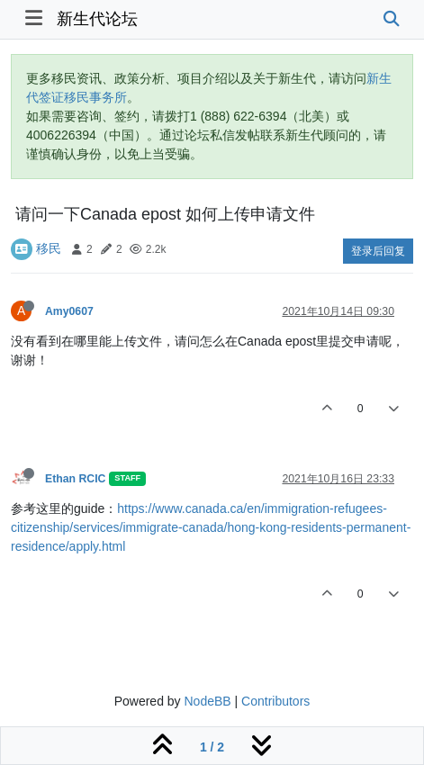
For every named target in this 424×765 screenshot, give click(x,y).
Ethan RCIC (75, 478)
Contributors (275, 701)
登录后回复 (378, 251)
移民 (48, 248)
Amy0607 (69, 311)
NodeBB (207, 701)
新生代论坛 (97, 19)
